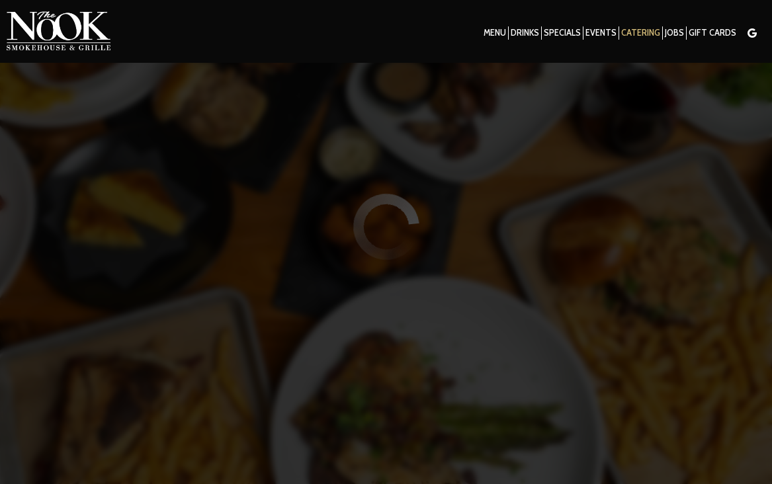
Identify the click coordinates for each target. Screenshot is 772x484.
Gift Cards (712, 33)
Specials (561, 33)
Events (600, 33)
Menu (494, 33)
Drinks (524, 33)
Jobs (673, 33)
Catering (640, 33)
